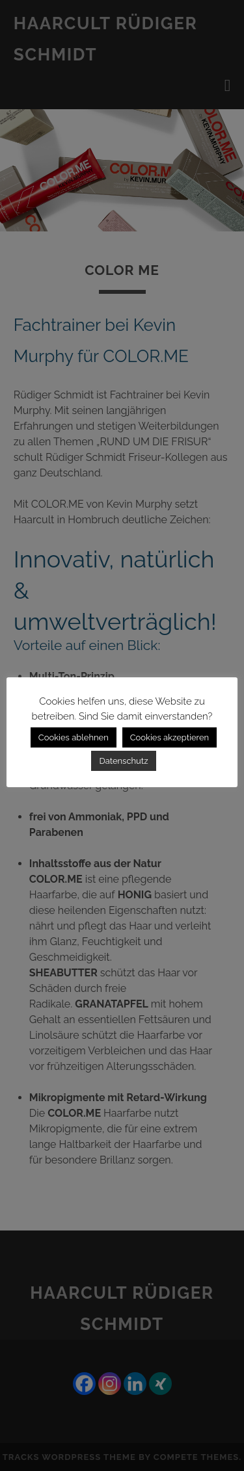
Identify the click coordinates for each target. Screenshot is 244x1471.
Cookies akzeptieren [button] (170, 737)
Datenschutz (123, 761)
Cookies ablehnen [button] (73, 737)
